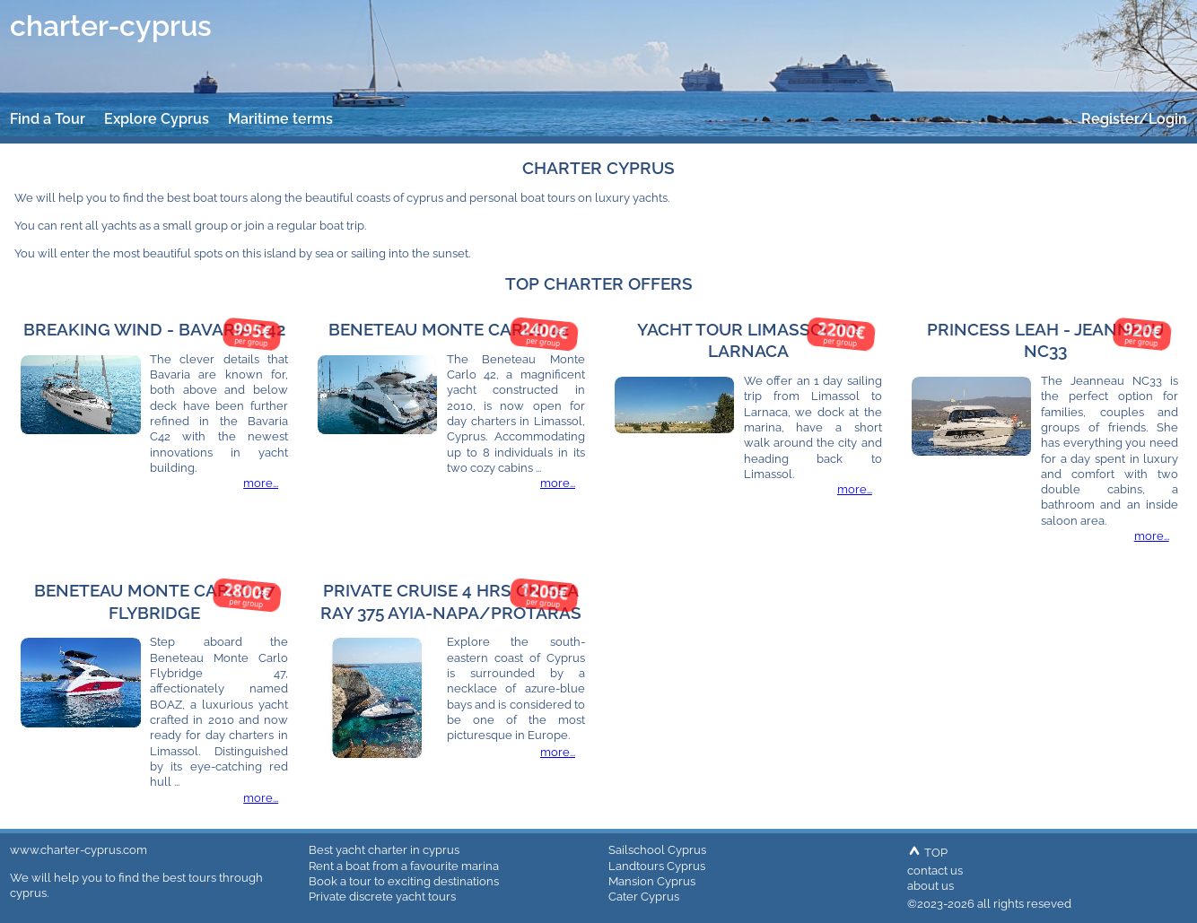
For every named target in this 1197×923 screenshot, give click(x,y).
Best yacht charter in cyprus (384, 849)
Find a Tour (47, 118)
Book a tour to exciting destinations (404, 881)
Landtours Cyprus (656, 865)
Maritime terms (280, 118)
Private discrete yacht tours (382, 896)
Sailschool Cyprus (657, 849)
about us (930, 885)
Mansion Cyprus (651, 881)
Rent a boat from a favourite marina (404, 865)
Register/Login (1134, 118)
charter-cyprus (111, 25)
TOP (927, 852)
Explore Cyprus (156, 118)
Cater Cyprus (643, 896)
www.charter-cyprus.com (78, 849)
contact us (935, 870)
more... (260, 482)
